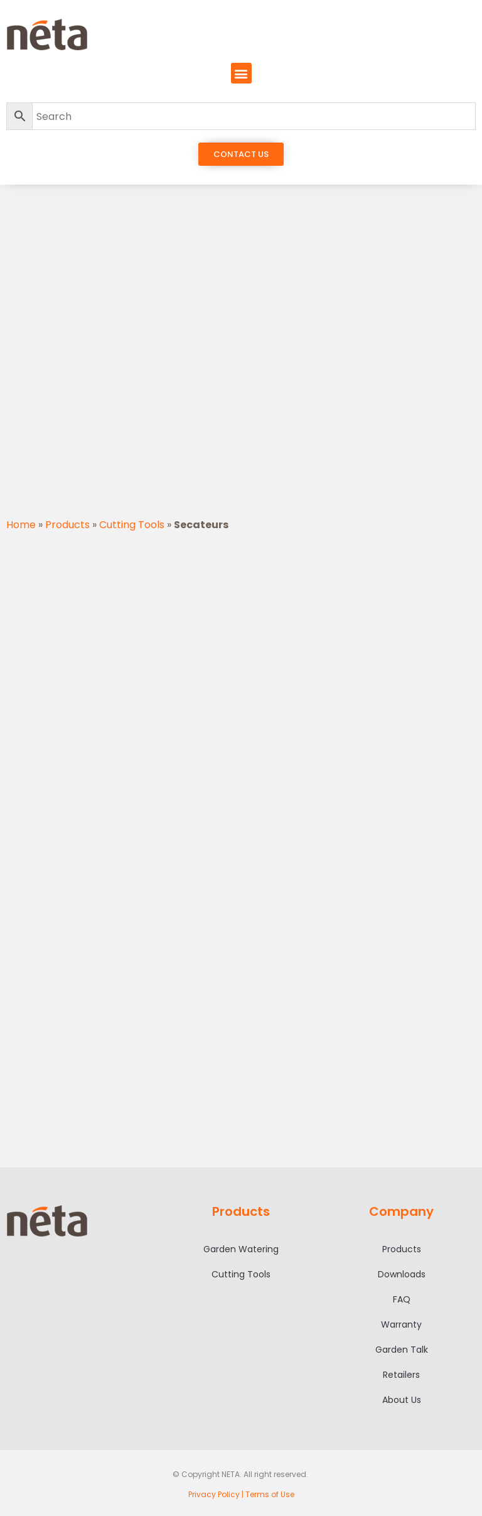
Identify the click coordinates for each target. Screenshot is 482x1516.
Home (21, 524)
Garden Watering (241, 1249)
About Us (401, 1400)
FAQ (401, 1299)
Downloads (402, 1274)
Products (67, 524)
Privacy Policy (214, 1494)
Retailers (401, 1374)
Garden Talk (401, 1349)
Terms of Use (269, 1494)
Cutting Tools (131, 524)
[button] (241, 73)
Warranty (401, 1324)
